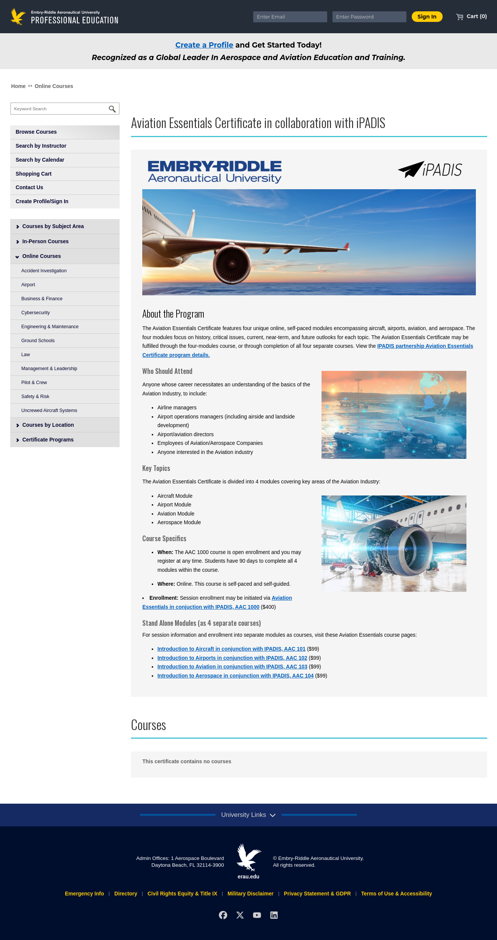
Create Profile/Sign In (42, 201)
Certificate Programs (44, 440)
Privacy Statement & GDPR (317, 894)
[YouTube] (257, 915)
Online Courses (54, 86)
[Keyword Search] (65, 108)
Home (18, 86)
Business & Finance (42, 298)
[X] (240, 915)
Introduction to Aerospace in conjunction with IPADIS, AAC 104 (235, 676)
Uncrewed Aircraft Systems (49, 410)
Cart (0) (471, 16)
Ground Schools (38, 340)
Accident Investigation (44, 270)
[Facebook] (223, 915)
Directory (125, 894)
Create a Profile (204, 44)
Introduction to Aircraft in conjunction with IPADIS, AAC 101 (231, 649)
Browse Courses (36, 132)
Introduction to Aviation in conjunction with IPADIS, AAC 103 (232, 667)
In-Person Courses (42, 241)
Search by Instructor (41, 146)
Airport (28, 284)
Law (26, 354)
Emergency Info (84, 894)
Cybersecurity (36, 312)
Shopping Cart (34, 174)
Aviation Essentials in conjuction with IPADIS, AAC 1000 (217, 602)
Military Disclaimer (251, 894)
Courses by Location (44, 425)
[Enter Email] (290, 16)
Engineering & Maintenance (50, 326)
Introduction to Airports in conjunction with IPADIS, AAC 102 (232, 658)
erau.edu (248, 861)
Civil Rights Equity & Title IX (182, 894)
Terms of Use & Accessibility (396, 894)
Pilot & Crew (34, 382)
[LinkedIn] (274, 915)
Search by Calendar (40, 160)
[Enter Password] (369, 16)
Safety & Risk (35, 396)
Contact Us (29, 187)
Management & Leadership (49, 368)
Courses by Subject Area (49, 226)
